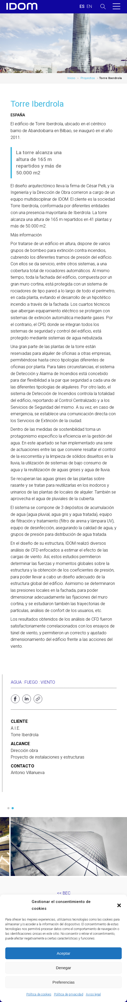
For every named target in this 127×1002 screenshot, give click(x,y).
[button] (119, 905)
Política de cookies (38, 994)
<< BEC (63, 893)
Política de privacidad (68, 994)
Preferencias (63, 982)
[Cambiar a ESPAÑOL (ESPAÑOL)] (82, 6)
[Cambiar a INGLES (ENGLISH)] (89, 6)
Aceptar (63, 953)
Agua (16, 682)
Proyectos (88, 78)
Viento (48, 682)
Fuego (31, 682)
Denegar (63, 967)
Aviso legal (93, 994)
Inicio (71, 78)
